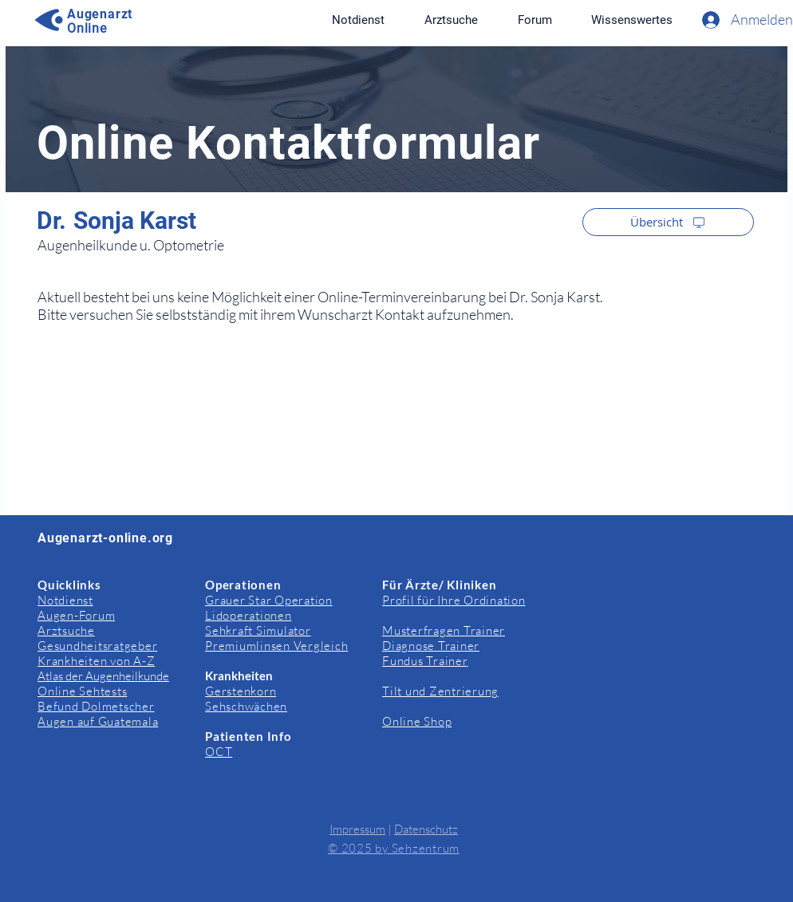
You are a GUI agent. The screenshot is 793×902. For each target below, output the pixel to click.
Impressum (357, 829)
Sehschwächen (246, 706)
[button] (631, 20)
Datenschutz (426, 829)
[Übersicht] (668, 222)
